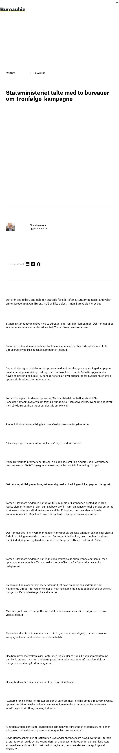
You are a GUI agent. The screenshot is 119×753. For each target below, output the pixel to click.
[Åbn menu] (117, 2)
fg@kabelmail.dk (38, 228)
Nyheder (10, 73)
